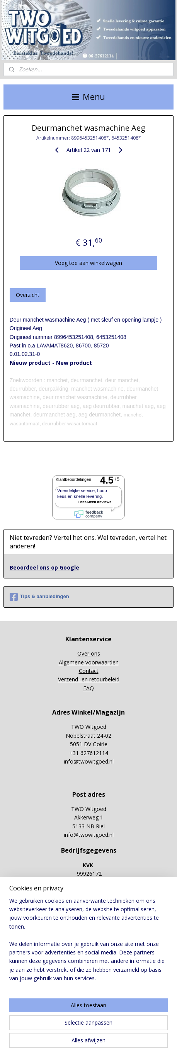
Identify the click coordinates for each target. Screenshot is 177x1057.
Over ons (88, 653)
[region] (88, 943)
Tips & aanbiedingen (39, 597)
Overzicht (27, 294)
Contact (89, 670)
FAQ (88, 688)
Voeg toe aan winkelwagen (88, 262)
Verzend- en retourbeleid (88, 679)
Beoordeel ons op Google (44, 567)
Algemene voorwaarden (89, 662)
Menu (88, 96)
